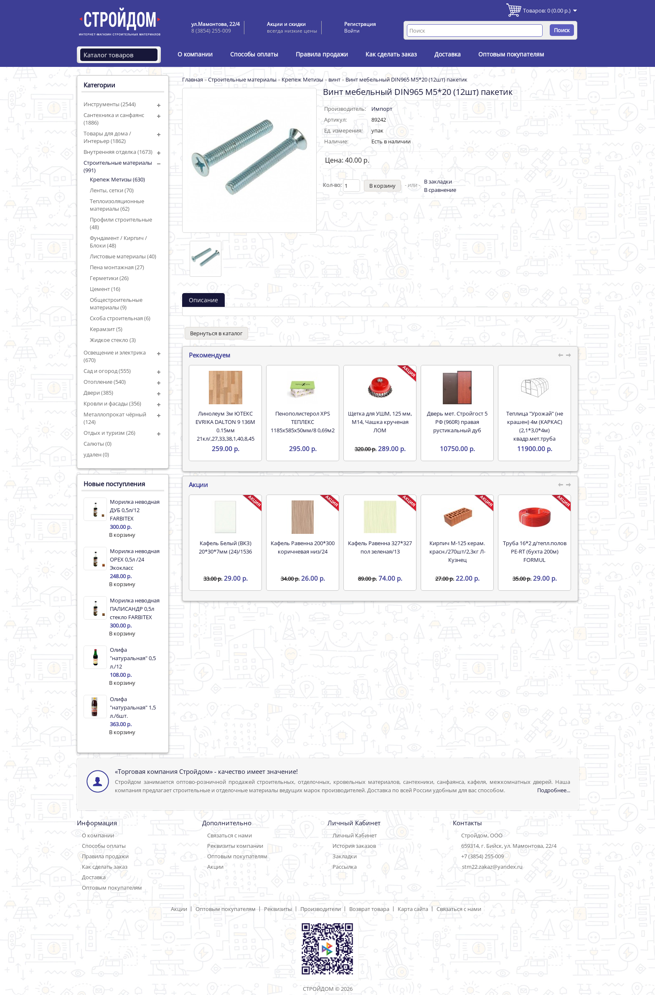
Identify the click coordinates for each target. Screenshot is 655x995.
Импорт (381, 108)
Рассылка (345, 866)
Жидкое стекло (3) (113, 340)
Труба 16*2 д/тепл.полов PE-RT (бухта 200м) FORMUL (534, 551)
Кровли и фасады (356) (112, 403)
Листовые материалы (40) (123, 256)
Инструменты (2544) (110, 104)
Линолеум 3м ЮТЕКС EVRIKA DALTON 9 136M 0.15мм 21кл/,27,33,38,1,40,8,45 (225, 426)
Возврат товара (369, 909)
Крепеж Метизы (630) (117, 179)
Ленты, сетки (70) (112, 190)
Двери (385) (98, 392)
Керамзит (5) (106, 329)
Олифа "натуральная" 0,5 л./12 (133, 658)
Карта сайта (413, 909)
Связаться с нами (229, 835)
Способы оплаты (254, 54)
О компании (195, 54)
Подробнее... (553, 790)
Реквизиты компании (235, 846)
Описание (203, 300)
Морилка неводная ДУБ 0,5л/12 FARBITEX (135, 510)
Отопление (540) (105, 381)
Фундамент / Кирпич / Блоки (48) (118, 241)
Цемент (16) (105, 289)
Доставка (447, 54)
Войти (352, 30)
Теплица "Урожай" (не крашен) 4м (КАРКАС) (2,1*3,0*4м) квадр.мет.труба (534, 426)
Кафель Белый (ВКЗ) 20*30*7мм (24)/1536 (225, 547)
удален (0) (96, 454)
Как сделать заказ (391, 54)
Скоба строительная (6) (120, 318)
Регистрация (360, 24)
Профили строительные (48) (121, 223)
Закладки (345, 856)
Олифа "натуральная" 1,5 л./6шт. (133, 707)
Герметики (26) (109, 278)
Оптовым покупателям (511, 54)
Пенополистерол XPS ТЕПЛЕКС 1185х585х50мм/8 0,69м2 (303, 422)
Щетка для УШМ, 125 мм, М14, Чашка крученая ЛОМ (380, 422)
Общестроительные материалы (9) (116, 303)
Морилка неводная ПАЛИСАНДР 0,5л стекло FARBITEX (135, 609)
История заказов (354, 846)
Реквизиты (278, 909)
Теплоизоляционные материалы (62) (117, 204)
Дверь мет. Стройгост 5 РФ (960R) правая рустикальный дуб (457, 422)
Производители (320, 909)
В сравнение (440, 190)
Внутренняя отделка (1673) (118, 152)
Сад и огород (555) (107, 371)
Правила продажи (322, 54)
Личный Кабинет (355, 835)
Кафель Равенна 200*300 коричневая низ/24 (303, 547)
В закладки (438, 181)
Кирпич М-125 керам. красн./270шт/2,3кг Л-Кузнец (457, 551)
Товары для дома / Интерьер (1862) (107, 137)
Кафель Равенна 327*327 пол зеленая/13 (380, 547)
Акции (215, 866)
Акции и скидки (286, 24)
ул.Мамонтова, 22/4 (215, 24)
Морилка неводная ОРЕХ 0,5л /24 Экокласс (135, 559)
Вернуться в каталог (216, 333)
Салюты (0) (98, 443)
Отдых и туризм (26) (109, 432)
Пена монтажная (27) (117, 267)
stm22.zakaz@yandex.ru (492, 866)
